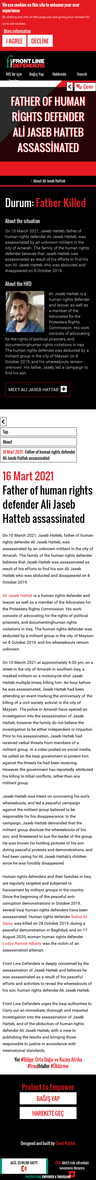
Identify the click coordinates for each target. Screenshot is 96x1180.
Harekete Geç (48, 1113)
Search (82, 74)
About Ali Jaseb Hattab (49, 180)
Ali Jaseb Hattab (18, 595)
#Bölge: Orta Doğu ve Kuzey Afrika (51, 1059)
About (7, 442)
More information (17, 31)
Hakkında (59, 74)
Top (5, 432)
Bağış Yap (36, 74)
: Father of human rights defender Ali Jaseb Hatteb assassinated (39, 455)
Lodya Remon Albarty (22, 943)
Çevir (88, 86)
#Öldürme (59, 1066)
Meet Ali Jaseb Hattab (33, 389)
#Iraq (32, 1066)
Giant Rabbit (65, 1143)
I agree (14, 41)
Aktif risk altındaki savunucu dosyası (72, 1165)
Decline (40, 41)
